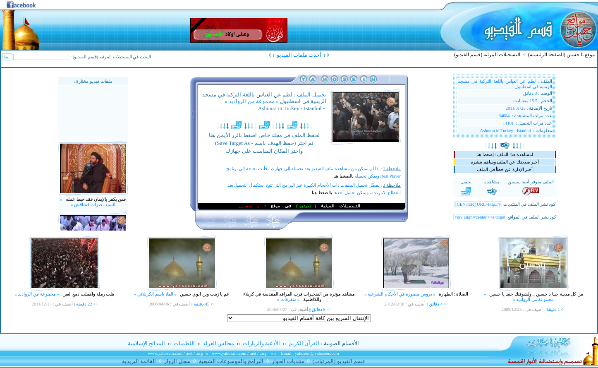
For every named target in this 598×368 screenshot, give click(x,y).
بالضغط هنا (343, 176)
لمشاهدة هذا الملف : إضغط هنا (504, 154)
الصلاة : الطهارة (453, 294)
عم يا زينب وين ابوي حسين (204, 294)
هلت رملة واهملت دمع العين (88, 294)
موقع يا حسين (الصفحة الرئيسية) (561, 55)
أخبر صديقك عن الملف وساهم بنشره (505, 162)
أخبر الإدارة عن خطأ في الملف (505, 169)
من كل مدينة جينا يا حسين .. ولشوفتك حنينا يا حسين (535, 294)
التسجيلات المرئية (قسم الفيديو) (487, 55)
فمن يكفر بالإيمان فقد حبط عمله (95, 202)
